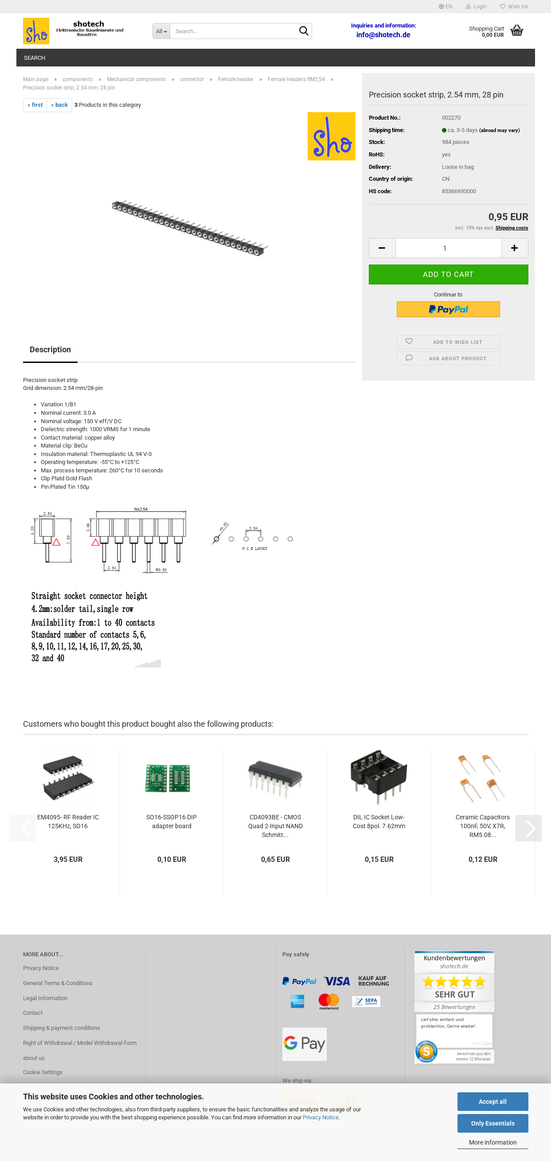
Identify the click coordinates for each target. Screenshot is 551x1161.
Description (50, 349)
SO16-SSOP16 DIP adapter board (171, 822)
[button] (445, 6)
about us (34, 1058)
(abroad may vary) (499, 130)
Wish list (514, 7)
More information (493, 1142)
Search (34, 58)
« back (59, 104)
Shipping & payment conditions (61, 1028)
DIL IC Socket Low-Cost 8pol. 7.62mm (379, 822)
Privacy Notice (321, 1117)
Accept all (493, 1101)
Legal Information (45, 998)
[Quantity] (448, 248)
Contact (33, 1012)
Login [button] (476, 7)
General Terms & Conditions (58, 983)
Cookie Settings (43, 1072)
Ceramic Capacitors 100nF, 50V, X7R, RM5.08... (483, 826)
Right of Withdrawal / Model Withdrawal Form (80, 1043)
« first (35, 104)
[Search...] (161, 31)
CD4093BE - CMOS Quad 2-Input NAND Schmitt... (275, 826)
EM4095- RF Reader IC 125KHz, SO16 (68, 822)
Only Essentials (493, 1123)
